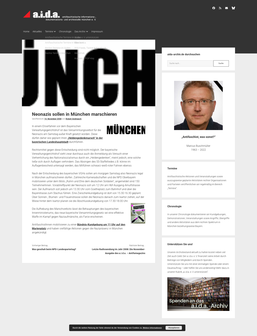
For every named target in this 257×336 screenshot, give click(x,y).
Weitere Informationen (152, 328)
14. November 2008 (52, 118)
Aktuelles (38, 31)
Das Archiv (86, 31)
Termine (52, 31)
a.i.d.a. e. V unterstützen (195, 271)
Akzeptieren (173, 328)
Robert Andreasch (73, 118)
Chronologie (70, 31)
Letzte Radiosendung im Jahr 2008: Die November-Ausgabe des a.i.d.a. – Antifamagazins (118, 250)
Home (26, 31)
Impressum (105, 31)
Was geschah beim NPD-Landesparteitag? (54, 248)
